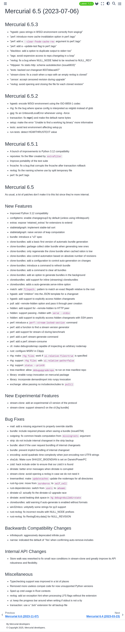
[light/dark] (108, 3)
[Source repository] (97, 4)
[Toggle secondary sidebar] (120, 4)
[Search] (114, 3)
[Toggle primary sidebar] (5, 4)
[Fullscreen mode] (102, 4)
